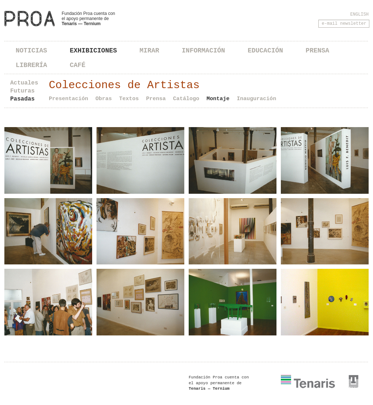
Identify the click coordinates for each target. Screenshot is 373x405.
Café (77, 65)
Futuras (22, 91)
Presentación (68, 99)
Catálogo (186, 99)
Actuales (24, 83)
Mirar (149, 50)
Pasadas (22, 99)
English (359, 14)
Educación (265, 50)
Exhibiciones (93, 50)
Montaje (218, 99)
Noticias (31, 50)
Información (203, 50)
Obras (103, 99)
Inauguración (256, 99)
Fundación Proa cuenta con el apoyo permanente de (88, 18)
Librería (31, 65)
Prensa (317, 50)
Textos (129, 99)
